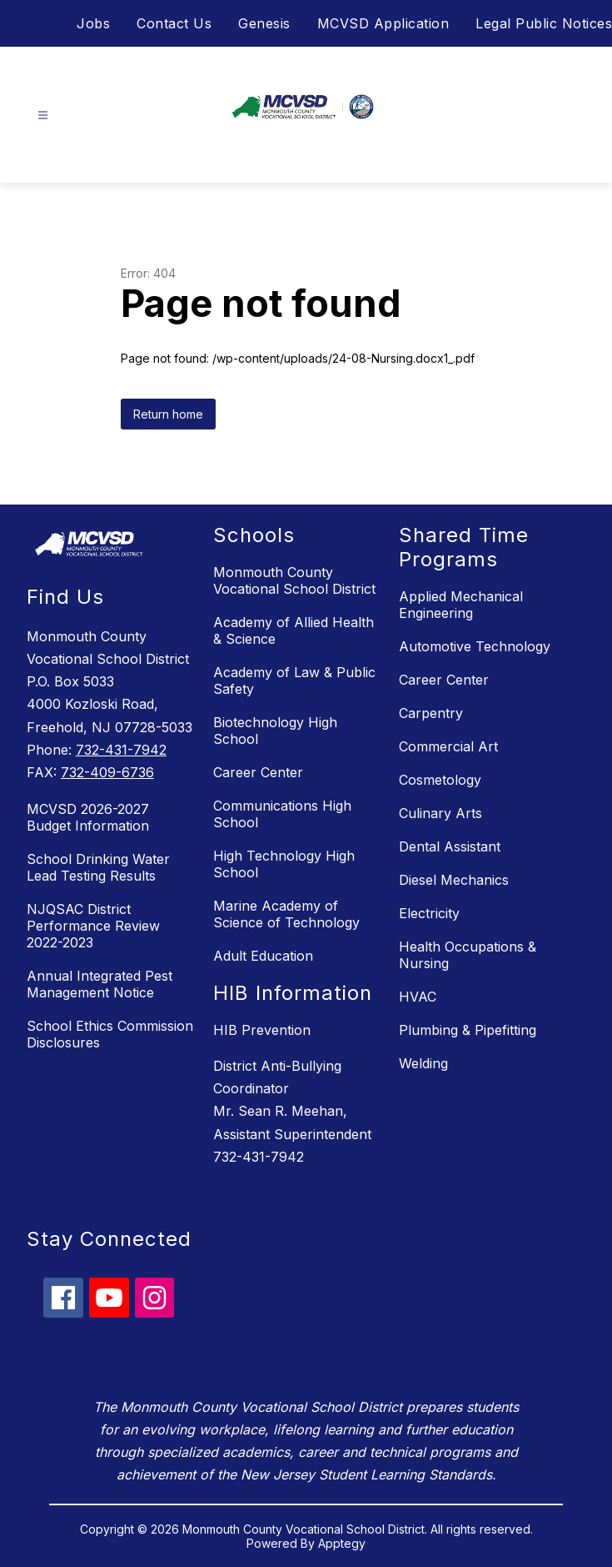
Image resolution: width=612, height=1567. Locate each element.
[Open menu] (42, 115)
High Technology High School (284, 864)
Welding (423, 1063)
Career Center (258, 772)
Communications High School (282, 814)
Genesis (264, 23)
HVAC (417, 996)
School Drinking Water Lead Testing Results (98, 867)
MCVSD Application (383, 23)
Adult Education (263, 955)
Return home (168, 414)
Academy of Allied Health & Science (293, 630)
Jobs (93, 23)
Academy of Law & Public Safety (294, 680)
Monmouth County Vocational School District (294, 580)
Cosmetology (440, 779)
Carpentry (431, 713)
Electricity (429, 913)
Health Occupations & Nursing (467, 955)
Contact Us (174, 23)
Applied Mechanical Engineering (461, 604)
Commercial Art (448, 746)
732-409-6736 (107, 772)
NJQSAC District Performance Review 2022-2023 (93, 926)
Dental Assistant (449, 846)
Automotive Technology (474, 646)
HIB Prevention (262, 1030)
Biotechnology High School (275, 730)
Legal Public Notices (543, 23)
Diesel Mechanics (454, 879)
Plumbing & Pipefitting (467, 1030)
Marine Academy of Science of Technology (286, 914)
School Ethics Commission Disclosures (110, 1034)
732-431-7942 (121, 749)
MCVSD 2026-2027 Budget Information (88, 817)
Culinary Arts (440, 813)
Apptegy (342, 1543)
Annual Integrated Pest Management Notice (99, 984)
